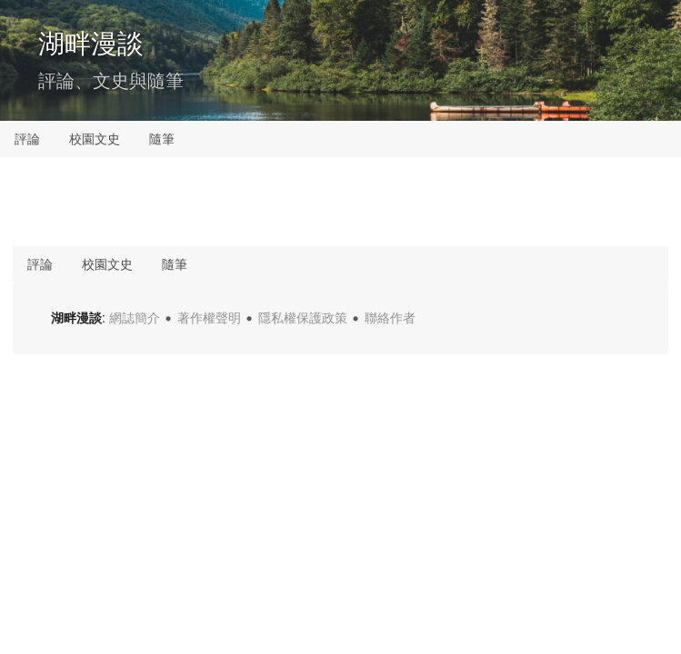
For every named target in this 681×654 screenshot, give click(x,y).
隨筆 (162, 139)
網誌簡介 (134, 318)
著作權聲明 (209, 318)
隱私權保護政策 (302, 318)
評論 (27, 139)
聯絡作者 (390, 318)
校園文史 (94, 139)
